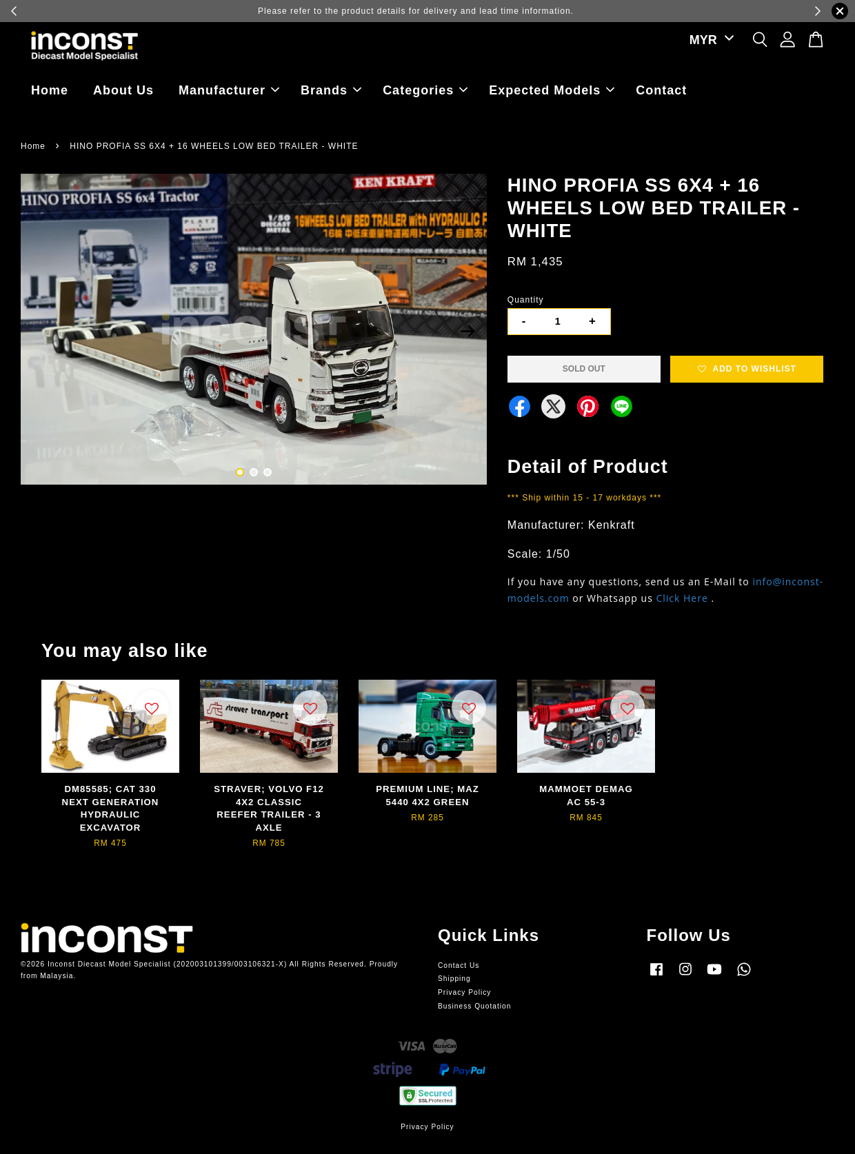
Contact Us (458, 965)
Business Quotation (474, 1006)
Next (468, 331)
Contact (661, 90)
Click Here (681, 598)
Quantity (525, 300)
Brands (331, 90)
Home (49, 90)
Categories (425, 90)
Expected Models (551, 90)
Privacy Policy (464, 992)
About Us (123, 90)
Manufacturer (229, 90)
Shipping (454, 978)
